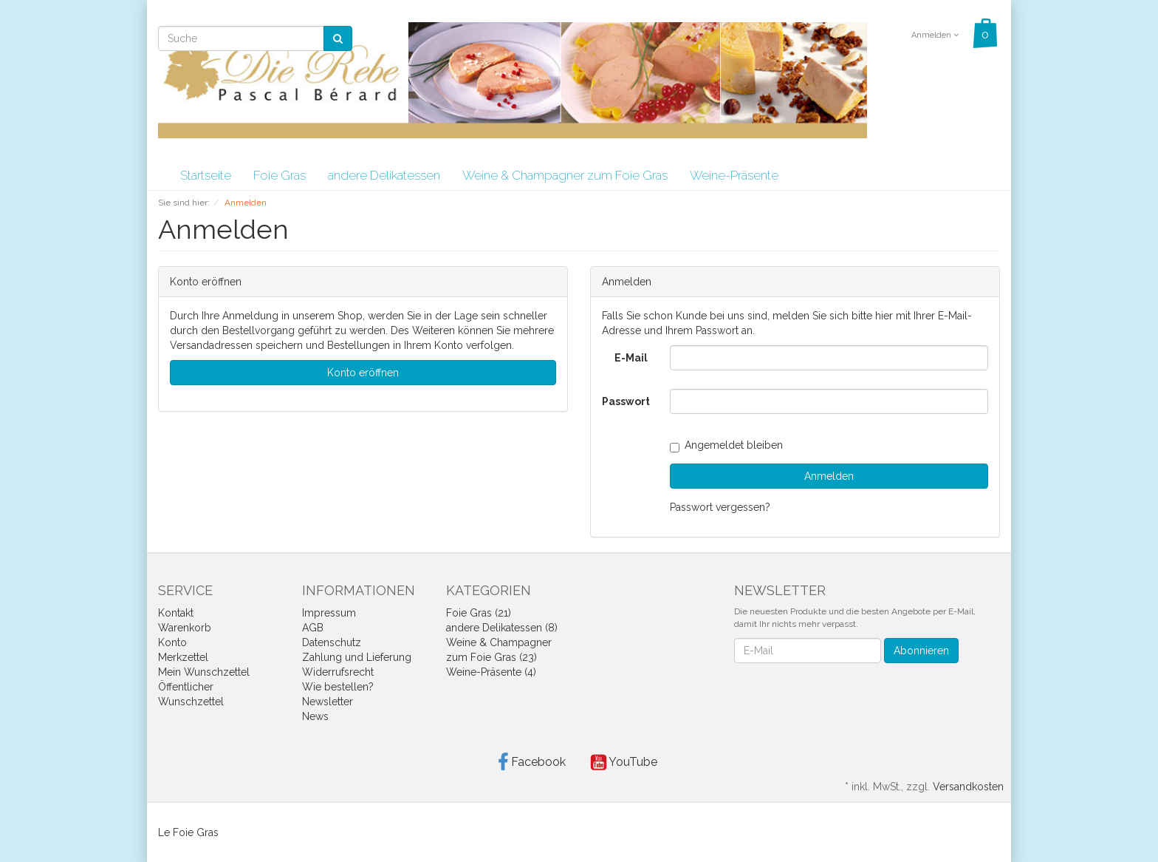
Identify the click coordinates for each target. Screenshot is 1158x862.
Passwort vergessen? (720, 507)
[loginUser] (829, 357)
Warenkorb (184, 628)
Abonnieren (921, 650)
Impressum (329, 613)
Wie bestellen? (338, 687)
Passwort (626, 401)
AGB (312, 628)
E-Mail (631, 358)
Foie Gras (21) (478, 613)
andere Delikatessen (384, 175)
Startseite (205, 175)
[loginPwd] (829, 401)
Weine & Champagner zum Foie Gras (565, 175)
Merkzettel (183, 657)
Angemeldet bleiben (726, 445)
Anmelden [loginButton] (829, 476)
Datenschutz (331, 642)
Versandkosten (968, 787)
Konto (172, 642)
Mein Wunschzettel (204, 672)
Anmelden (935, 35)
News (315, 716)
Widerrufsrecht (338, 672)
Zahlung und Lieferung (356, 657)
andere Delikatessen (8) (502, 628)
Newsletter (327, 701)
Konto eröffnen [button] (363, 373)
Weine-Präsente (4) (491, 672)
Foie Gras (279, 175)
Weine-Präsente (734, 175)
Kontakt (175, 613)
